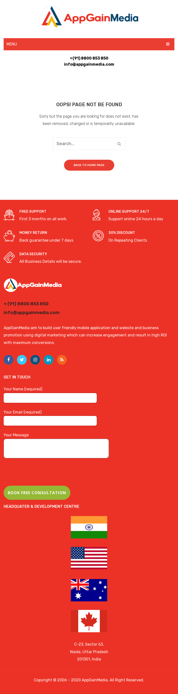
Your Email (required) (50, 416)
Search (119, 144)
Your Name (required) (50, 393)
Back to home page (89, 165)
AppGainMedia (95, 680)
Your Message (56, 446)
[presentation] (40, 476)
